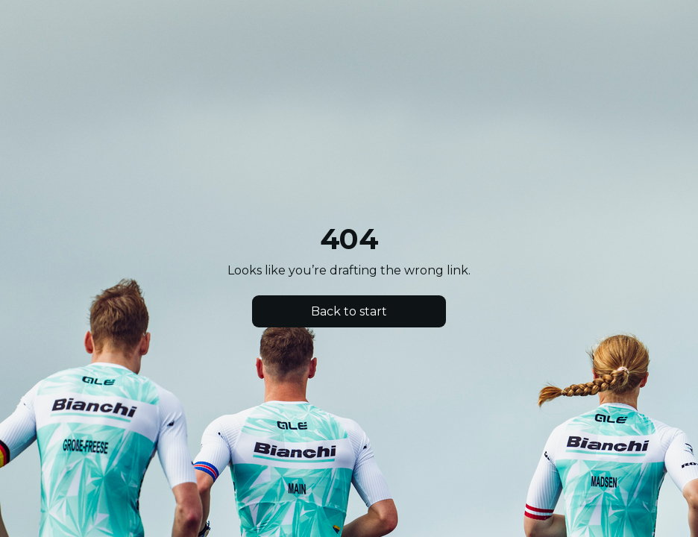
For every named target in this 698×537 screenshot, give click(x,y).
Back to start (349, 311)
